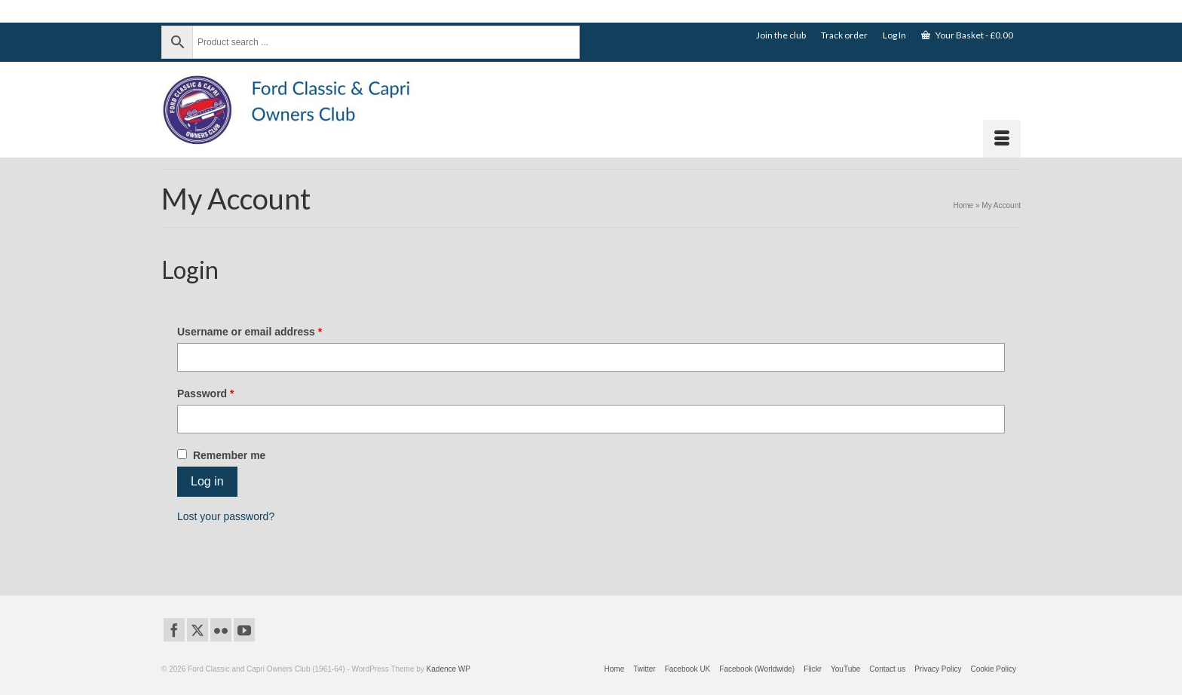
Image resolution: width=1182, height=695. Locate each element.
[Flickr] (220, 629)
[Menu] (1002, 139)
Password (228, 393)
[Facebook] (174, 629)
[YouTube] (244, 629)
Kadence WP (448, 669)
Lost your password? (225, 516)
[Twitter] (197, 629)
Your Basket (967, 35)
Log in (207, 481)
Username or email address (272, 331)
